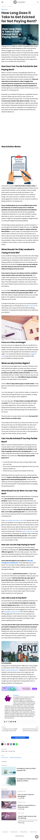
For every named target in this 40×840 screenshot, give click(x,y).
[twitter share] (2, 744)
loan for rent (4, 757)
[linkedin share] (11, 744)
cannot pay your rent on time (14, 520)
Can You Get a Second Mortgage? (26, 795)
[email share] (5, 744)
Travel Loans (21, 813)
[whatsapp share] (14, 744)
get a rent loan (31, 306)
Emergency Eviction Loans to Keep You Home (27, 780)
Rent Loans (9, 6)
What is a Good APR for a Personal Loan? (26, 806)
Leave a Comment (20, 737)
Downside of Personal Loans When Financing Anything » (30, 729)
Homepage (3, 6)
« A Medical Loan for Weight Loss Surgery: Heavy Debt (9, 729)
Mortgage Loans (22, 791)
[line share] (17, 744)
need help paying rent (11, 670)
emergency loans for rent (12, 611)
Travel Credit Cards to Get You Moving (27, 817)
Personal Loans (21, 802)
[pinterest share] (8, 744)
